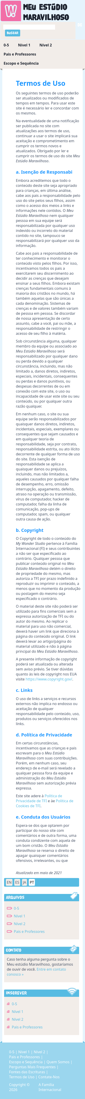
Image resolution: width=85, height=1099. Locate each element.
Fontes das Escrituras (27, 1071)
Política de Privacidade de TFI (39, 798)
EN (9, 882)
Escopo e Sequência (21, 63)
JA (24, 882)
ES (17, 882)
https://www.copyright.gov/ (49, 679)
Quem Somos (58, 1061)
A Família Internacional (50, 1087)
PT (32, 882)
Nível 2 (45, 45)
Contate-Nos (49, 1076)
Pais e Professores (20, 54)
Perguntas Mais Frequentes (33, 1066)
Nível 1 (24, 45)
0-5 (6, 45)
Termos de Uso (22, 1076)
